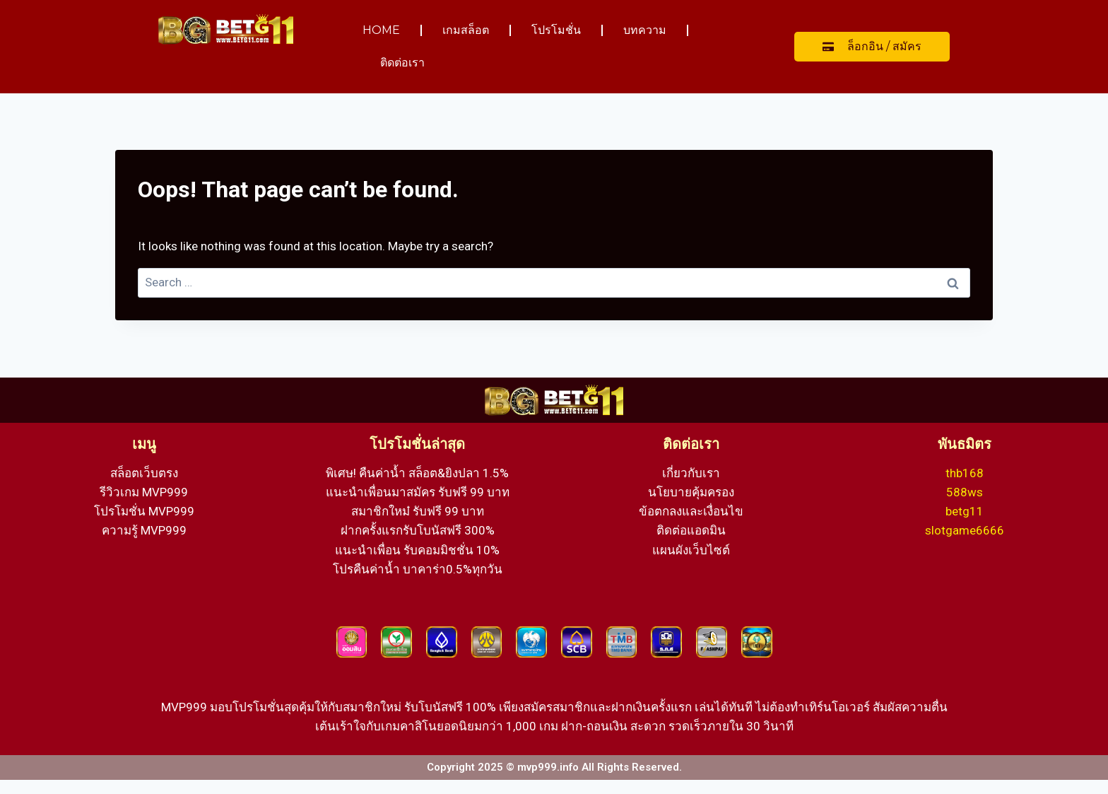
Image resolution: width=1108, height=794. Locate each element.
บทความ (644, 30)
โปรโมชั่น (556, 30)
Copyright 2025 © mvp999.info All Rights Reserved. (554, 767)
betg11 (964, 511)
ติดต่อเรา (402, 62)
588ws (964, 492)
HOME (381, 30)
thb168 (964, 473)
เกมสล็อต (465, 30)
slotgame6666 (964, 530)
